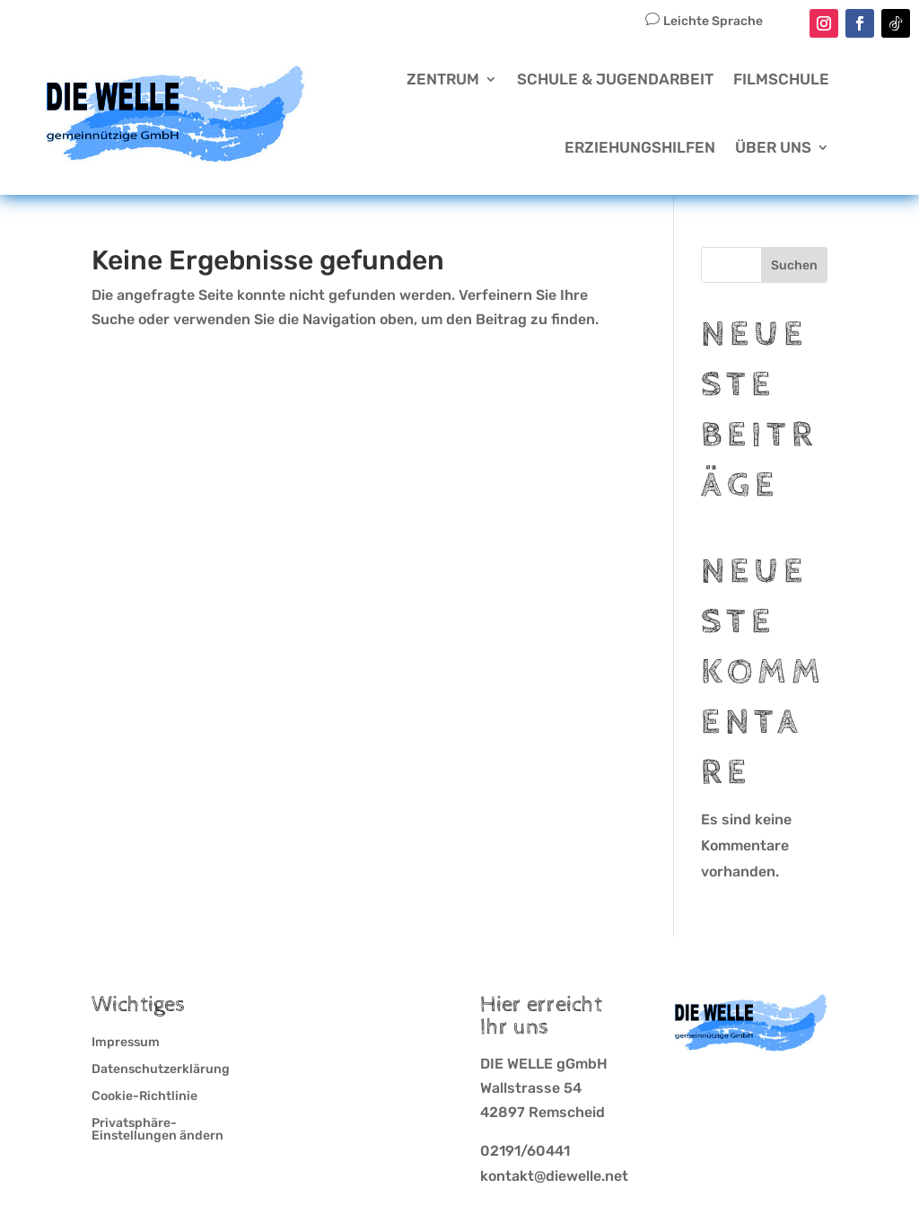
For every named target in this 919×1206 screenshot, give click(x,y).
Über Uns (773, 147)
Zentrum (443, 79)
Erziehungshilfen (640, 147)
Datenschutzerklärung (161, 1070)
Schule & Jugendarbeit (615, 79)
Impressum (126, 1043)
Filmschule (781, 79)
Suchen (794, 265)
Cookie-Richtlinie (144, 1097)
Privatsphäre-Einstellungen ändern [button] (157, 1130)
